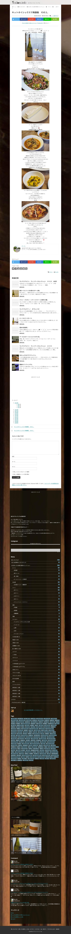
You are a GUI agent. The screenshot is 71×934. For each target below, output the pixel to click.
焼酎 (35, 605)
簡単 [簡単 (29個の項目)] (57, 720)
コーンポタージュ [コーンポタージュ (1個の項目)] (20, 751)
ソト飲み (35, 654)
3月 (18, 404)
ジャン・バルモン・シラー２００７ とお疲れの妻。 (34, 300)
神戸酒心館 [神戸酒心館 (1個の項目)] (55, 753)
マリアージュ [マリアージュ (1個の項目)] (53, 735)
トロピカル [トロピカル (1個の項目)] (37, 736)
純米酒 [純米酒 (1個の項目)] (14, 755)
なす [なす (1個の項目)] (13, 750)
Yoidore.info (40, 23)
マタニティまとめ (35, 675)
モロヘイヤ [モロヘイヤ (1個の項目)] (15, 745)
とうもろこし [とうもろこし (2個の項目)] (48, 731)
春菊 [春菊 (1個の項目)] (19, 746)
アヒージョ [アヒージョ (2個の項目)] (38, 730)
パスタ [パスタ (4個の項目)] (27, 725)
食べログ (13, 919)
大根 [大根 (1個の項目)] (23, 750)
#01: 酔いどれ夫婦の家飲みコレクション (35, 565)
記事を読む (22, 287)
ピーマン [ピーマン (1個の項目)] (24, 746)
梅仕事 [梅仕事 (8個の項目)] (34, 723)
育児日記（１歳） (35, 690)
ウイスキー (35, 619)
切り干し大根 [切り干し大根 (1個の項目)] (50, 756)
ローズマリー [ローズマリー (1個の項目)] (29, 751)
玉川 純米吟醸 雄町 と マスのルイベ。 (33, 710)
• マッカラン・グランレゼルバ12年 (35, 622)
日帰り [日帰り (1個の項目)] (37, 753)
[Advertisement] (23, 387)
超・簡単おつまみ (35, 648)
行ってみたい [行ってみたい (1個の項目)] (41, 751)
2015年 (16, 414)
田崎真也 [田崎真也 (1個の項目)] (41, 746)
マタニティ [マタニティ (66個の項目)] (23, 720)
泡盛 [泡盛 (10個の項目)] (14, 723)
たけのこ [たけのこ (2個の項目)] (14, 731)
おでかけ (35, 699)
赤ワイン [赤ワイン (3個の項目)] (54, 725)
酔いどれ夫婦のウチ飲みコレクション (29, 23)
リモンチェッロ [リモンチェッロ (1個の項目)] (51, 738)
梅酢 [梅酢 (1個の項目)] (37, 758)
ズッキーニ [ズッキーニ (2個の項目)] (47, 726)
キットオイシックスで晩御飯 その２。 (22, 852)
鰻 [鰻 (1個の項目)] (58, 746)
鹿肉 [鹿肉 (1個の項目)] (18, 740)
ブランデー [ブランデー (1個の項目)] (47, 745)
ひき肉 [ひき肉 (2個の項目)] (34, 726)
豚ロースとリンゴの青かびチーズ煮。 (30, 290)
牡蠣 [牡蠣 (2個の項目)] (30, 733)
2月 (18, 406)
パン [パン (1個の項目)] (23, 756)
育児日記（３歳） (35, 696)
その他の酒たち (35, 636)
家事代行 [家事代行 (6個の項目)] (51, 723)
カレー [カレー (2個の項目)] (14, 733)
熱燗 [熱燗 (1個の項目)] (31, 753)
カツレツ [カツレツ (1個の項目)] (45, 740)
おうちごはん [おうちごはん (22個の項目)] (20, 721)
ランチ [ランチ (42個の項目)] (29, 720)
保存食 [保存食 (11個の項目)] (47, 721)
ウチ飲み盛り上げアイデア (35, 663)
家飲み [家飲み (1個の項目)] (31, 735)
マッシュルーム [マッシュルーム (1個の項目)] (46, 755)
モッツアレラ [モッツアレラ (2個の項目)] (25, 728)
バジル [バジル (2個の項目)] (26, 731)
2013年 (16, 417)
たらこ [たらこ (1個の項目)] (42, 758)
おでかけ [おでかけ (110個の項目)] (40, 718)
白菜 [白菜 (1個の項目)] (41, 745)
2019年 (16, 403)
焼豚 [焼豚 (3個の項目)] (32, 725)
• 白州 (35, 630)
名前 (13, 456)
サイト (13, 466)
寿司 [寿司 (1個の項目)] (31, 748)
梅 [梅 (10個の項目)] (58, 721)
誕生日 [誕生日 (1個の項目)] (23, 740)
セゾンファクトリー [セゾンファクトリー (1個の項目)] (27, 755)
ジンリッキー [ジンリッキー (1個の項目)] (36, 733)
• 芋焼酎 (35, 607)
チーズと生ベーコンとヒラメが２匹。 (30, 337)
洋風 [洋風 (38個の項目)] (47, 720)
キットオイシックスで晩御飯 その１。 (22, 427)
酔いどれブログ (35, 560)
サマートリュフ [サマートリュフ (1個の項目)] (29, 741)
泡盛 (35, 616)
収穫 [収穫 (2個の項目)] (26, 730)
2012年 (16, 418)
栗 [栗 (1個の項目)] (30, 746)
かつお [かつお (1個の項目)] (54, 745)
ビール (35, 568)
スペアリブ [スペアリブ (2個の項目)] (40, 726)
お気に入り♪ (35, 669)
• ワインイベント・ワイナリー (35, 602)
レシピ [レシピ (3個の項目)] (42, 725)
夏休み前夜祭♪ (24, 327)
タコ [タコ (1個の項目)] (49, 753)
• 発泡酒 (35, 570)
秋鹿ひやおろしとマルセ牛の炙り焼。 (20, 902)
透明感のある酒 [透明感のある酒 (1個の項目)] (35, 750)
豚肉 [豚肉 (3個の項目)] (13, 726)
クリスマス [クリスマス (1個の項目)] (52, 746)
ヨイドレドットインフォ (37, 931)
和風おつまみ (35, 639)
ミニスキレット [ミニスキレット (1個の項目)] (50, 743)
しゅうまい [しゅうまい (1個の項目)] (31, 758)
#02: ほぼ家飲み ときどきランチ (35, 562)
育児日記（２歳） (35, 693)
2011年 (16, 420)
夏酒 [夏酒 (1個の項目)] (20, 758)
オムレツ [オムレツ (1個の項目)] (44, 736)
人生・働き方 (43, 929)
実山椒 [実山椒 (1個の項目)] (26, 745)
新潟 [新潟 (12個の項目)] (41, 721)
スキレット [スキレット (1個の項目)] (43, 753)
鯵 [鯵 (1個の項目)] (46, 746)
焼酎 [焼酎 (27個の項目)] (14, 721)
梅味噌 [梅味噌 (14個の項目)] (28, 721)
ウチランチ (35, 657)
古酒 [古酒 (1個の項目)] (28, 740)
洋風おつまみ (35, 642)
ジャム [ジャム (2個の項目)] (28, 726)
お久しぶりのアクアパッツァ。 (28, 355)
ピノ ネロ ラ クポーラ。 (26, 318)
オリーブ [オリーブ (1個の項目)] (14, 743)
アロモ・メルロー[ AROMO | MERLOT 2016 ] (22, 864)
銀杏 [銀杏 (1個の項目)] (27, 753)
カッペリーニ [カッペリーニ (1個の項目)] (51, 741)
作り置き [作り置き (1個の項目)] (14, 760)
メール (13, 461)
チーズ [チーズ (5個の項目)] (57, 723)
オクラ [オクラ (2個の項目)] (14, 728)
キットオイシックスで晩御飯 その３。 (22, 431)
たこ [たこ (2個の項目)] (35, 731)
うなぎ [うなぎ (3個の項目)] (19, 726)
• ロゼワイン (35, 596)
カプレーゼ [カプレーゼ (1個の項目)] (43, 741)
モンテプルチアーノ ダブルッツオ (29, 309)
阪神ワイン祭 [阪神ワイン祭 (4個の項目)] (21, 725)
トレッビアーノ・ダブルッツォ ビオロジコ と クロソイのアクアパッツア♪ (26, 799)
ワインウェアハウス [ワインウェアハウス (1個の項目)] (35, 743)
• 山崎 (35, 627)
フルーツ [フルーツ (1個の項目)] (14, 738)
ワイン (50, 272)
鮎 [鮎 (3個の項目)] (37, 725)
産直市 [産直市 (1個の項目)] (20, 760)
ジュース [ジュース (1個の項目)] (26, 760)
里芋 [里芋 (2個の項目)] (31, 731)
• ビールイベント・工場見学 (35, 579)
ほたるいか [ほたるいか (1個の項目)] (49, 750)
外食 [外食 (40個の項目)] (35, 720)
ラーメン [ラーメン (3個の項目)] (47, 725)
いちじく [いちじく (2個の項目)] (41, 731)
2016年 (16, 412)
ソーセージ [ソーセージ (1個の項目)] (34, 756)
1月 (18, 407)
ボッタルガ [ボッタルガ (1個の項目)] (21, 738)
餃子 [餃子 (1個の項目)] (20, 745)
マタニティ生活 (35, 672)
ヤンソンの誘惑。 (16, 817)
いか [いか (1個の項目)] (28, 750)
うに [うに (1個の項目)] (31, 745)
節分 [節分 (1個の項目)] (42, 748)
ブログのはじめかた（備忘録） (35, 702)
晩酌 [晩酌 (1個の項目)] (47, 733)
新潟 (35, 681)
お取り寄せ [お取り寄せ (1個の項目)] (37, 735)
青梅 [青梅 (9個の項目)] (18, 723)
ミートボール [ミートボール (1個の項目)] (35, 738)
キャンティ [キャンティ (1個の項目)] (25, 735)
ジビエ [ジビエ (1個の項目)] (22, 741)
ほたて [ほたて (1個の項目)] (36, 745)
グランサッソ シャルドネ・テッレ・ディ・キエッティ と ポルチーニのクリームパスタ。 (26, 781)
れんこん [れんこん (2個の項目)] (42, 728)
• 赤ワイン (35, 590)
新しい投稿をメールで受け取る (21, 474)
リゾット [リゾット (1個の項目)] (35, 746)
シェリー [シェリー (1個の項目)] (14, 748)
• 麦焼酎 (35, 610)
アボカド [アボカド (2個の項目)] (21, 730)
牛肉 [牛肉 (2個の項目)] (25, 733)
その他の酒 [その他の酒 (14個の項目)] (35, 721)
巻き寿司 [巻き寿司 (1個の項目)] (36, 748)
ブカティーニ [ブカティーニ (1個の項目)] (51, 736)
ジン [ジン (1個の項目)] (43, 733)
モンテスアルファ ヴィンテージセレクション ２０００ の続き (38, 281)
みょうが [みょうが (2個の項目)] (52, 730)
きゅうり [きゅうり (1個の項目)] (14, 758)
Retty (12, 913)
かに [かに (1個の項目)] (31, 760)
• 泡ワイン (35, 599)
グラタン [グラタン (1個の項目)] (47, 748)
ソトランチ (35, 660)
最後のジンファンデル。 (26, 364)
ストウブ (35, 651)
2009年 (16, 423)
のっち (56, 272)
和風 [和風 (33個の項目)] (52, 720)
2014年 (16, 415)
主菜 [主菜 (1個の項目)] (19, 743)
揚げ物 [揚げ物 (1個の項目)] (34, 740)
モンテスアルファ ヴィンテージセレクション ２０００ (36, 346)
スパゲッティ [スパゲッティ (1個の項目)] (22, 736)
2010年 (16, 421)
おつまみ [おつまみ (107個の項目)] (47, 718)
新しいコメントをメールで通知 (21, 472)
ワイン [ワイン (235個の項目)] (14, 718)
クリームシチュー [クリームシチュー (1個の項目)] (16, 756)
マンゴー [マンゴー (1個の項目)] (28, 738)
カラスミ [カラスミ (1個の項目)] (37, 741)
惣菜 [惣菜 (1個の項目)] (47, 751)
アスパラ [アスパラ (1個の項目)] (53, 758)
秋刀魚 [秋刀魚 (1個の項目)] (19, 755)
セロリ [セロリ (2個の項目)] (31, 730)
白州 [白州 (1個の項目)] (35, 751)
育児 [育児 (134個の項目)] (34, 718)
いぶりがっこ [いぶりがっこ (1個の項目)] (15, 753)
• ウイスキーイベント (35, 633)
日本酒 (35, 582)
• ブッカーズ (35, 624)
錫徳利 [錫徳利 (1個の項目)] (14, 746)
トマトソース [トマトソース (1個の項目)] (52, 740)
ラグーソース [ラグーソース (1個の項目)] (43, 738)
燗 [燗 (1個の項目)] (13, 751)
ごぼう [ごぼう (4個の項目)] (14, 725)
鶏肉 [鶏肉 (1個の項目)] (28, 756)
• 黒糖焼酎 (35, 613)
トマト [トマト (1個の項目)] (19, 735)
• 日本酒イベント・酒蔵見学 (35, 584)
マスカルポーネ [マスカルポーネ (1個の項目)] (54, 751)
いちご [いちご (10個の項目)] (53, 721)
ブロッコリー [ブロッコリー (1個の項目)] (42, 756)
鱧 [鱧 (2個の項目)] (54, 731)
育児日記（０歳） (35, 687)
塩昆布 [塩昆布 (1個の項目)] (56, 756)
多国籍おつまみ (35, 645)
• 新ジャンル (35, 573)
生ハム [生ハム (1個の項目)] (22, 753)
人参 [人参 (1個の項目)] (47, 758)
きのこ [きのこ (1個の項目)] (55, 750)
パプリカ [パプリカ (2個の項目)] (20, 733)
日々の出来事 (35, 678)
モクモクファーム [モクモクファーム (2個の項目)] (34, 728)
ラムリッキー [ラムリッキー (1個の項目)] (45, 735)
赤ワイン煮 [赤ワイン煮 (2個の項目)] (45, 730)
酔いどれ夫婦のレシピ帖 (17, 917)
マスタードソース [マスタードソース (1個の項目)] (38, 755)
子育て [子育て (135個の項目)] (27, 718)
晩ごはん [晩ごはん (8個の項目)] (39, 723)
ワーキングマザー (35, 684)
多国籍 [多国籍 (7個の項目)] (45, 723)
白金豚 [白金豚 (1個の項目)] (39, 740)
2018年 (16, 410)
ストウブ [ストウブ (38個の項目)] (41, 720)
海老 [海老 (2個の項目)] (19, 728)
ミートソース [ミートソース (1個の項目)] (26, 743)
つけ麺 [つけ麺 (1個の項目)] (25, 758)
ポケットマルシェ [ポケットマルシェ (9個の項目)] (26, 723)
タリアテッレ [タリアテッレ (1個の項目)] (15, 741)
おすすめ (37, 929)
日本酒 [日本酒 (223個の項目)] (21, 718)
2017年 (16, 411)
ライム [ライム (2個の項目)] (20, 731)
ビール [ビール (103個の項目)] (54, 718)
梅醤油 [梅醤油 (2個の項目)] (53, 726)
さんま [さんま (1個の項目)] (42, 750)
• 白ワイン (54, 16)
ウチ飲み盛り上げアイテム (35, 666)
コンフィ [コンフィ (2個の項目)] (14, 730)
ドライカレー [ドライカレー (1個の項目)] (55, 755)
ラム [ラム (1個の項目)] (13, 735)
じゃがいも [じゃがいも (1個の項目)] (15, 736)
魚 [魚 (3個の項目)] (23, 726)
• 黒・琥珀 (35, 576)
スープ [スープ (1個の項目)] (43, 743)
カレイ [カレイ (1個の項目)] (19, 750)
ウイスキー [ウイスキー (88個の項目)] (15, 720)
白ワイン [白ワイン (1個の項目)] (53, 733)
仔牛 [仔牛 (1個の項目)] (13, 740)
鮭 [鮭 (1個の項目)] (20, 748)
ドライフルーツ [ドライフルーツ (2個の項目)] (50, 728)
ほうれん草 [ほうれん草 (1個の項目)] (25, 748)
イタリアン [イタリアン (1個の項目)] (30, 736)
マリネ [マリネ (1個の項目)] (54, 748)
